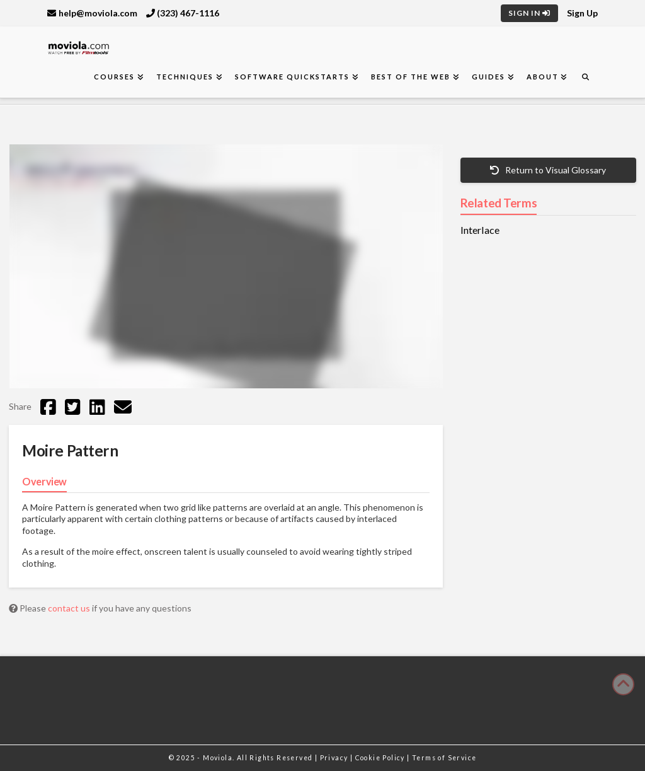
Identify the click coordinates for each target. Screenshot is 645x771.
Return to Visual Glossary (548, 170)
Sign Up (582, 13)
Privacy (335, 758)
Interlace (479, 230)
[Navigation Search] (585, 77)
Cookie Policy (381, 758)
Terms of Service (444, 758)
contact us (70, 608)
